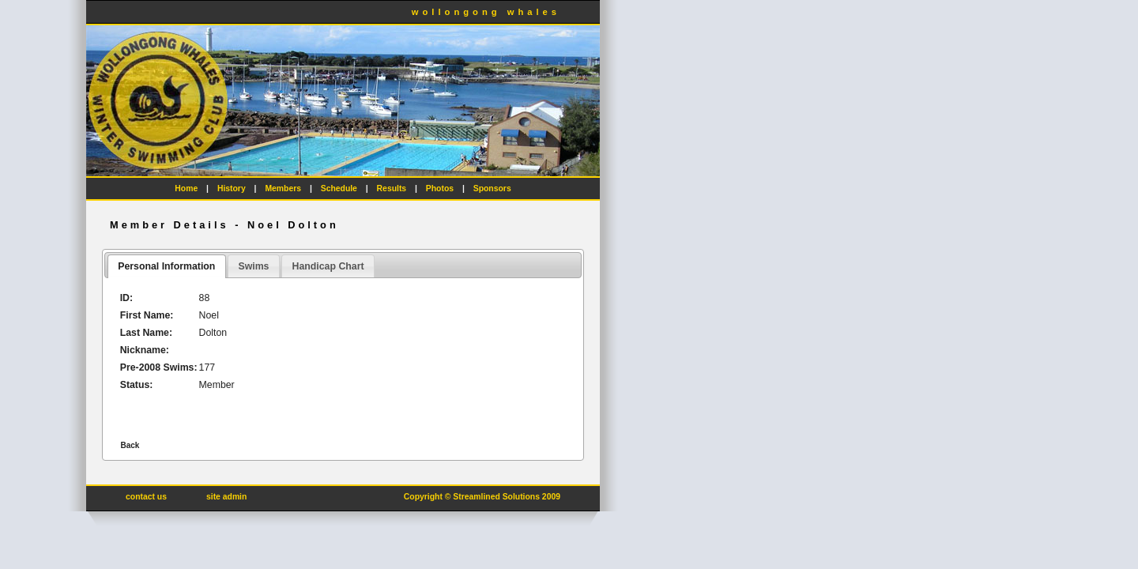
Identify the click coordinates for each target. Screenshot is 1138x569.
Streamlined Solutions (496, 496)
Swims (253, 266)
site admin (226, 496)
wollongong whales (486, 12)
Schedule (339, 188)
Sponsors (492, 188)
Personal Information (166, 266)
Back (129, 445)
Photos (440, 188)
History (231, 188)
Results (392, 188)
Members (283, 188)
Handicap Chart (328, 266)
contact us (146, 496)
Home (186, 188)
